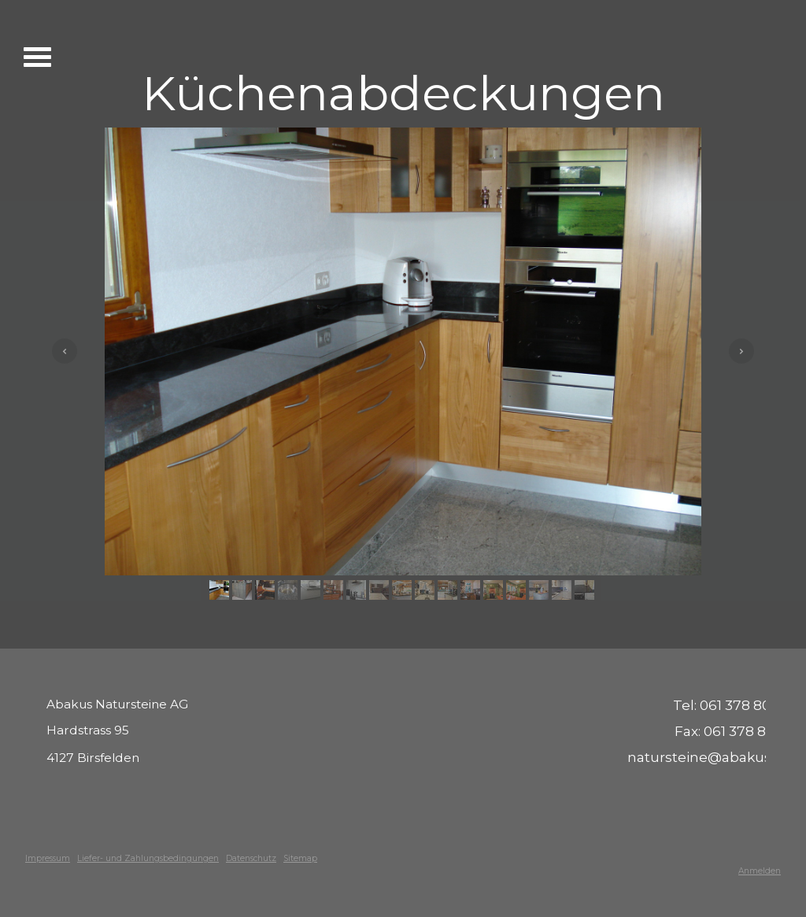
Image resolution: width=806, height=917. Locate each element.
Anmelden (759, 871)
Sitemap (300, 858)
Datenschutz (251, 858)
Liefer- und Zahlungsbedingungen (148, 858)
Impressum (47, 858)
